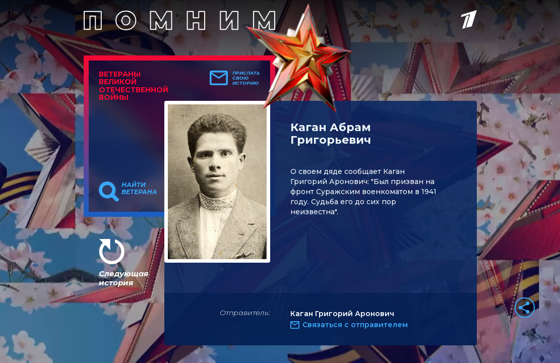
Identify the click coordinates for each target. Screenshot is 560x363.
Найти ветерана (139, 189)
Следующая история (123, 278)
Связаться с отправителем (355, 324)
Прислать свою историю (246, 78)
